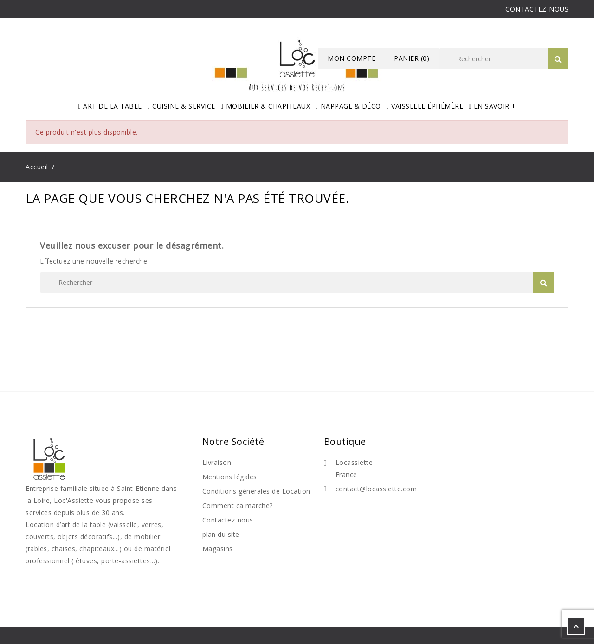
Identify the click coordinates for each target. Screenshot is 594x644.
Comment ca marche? (237, 505)
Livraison (217, 462)
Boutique (345, 441)
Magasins (217, 548)
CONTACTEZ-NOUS (536, 9)
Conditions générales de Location (256, 491)
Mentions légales (229, 476)
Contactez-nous (227, 519)
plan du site (220, 534)
